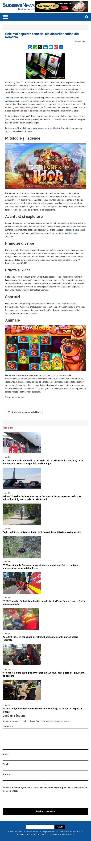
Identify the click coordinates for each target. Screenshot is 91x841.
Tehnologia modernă (14, 97)
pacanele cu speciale (75, 230)
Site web (7, 774)
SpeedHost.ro (52, 834)
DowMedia (70, 834)
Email (6, 764)
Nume (6, 754)
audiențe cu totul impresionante (61, 303)
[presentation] (22, 801)
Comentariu (9, 726)
